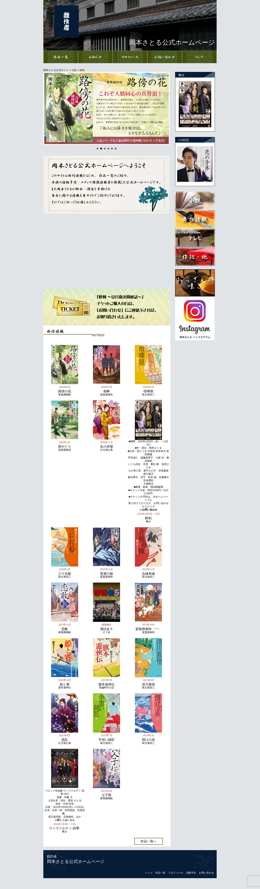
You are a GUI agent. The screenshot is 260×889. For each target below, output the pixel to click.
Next (164, 108)
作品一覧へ (148, 841)
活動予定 (191, 872)
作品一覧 (160, 872)
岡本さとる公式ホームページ (76, 861)
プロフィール (175, 872)
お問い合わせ (206, 872)
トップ (149, 872)
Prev (49, 108)
